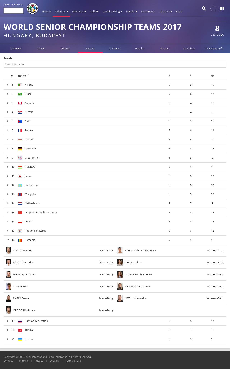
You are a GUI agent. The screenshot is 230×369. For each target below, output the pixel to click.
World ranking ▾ (112, 11)
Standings (189, 48)
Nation (23, 75)
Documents (148, 11)
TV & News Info (214, 48)
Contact (8, 360)
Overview (16, 48)
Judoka (65, 48)
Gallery (94, 11)
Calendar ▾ (61, 11)
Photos (164, 48)
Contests (115, 48)
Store (179, 11)
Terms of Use (73, 360)
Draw (41, 48)
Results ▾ (131, 11)
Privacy (39, 360)
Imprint (23, 360)
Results (139, 48)
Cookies (54, 360)
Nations (90, 48)
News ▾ (46, 11)
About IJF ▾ (165, 11)
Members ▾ (79, 11)
